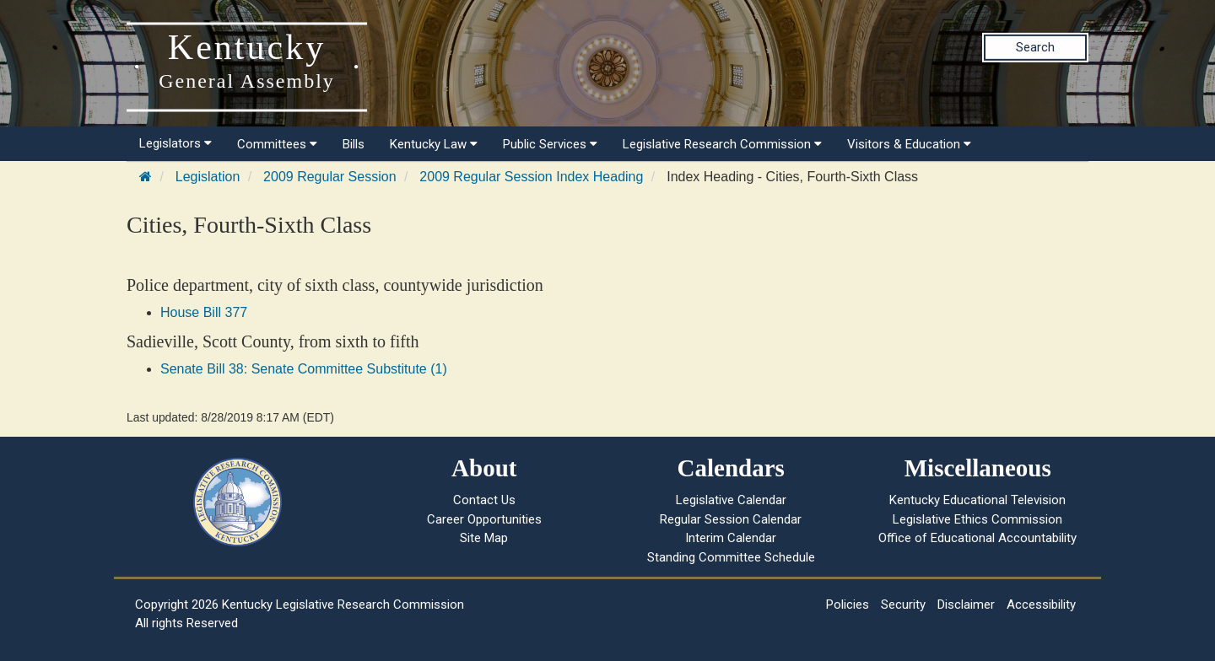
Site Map (484, 537)
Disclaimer (966, 604)
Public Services (550, 144)
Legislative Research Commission (722, 144)
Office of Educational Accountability (977, 537)
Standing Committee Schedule (731, 557)
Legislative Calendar (731, 500)
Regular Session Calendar (731, 519)
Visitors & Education (909, 144)
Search (1035, 47)
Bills (353, 144)
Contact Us (484, 500)
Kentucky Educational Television (977, 500)
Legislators (175, 143)
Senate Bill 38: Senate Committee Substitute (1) (303, 369)
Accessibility (1041, 604)
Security (903, 604)
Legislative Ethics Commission (977, 519)
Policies (847, 604)
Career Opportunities (484, 519)
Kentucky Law (434, 144)
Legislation (208, 176)
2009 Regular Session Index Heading (531, 176)
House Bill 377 (203, 312)
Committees (277, 144)
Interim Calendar (730, 537)
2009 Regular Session (329, 176)
